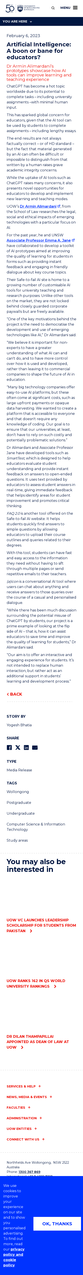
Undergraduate (21, 813)
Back (16, 694)
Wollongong (18, 792)
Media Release (19, 770)
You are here (17, 21)
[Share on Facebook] (9, 747)
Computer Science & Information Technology (36, 827)
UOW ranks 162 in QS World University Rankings (41, 963)
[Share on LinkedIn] (26, 747)
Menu (68, 8)
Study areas (17, 840)
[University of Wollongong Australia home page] (23, 8)
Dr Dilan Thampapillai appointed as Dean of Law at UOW (41, 1021)
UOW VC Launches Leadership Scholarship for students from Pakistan (41, 905)
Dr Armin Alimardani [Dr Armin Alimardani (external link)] (38, 206)
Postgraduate (19, 803)
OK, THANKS (57, 1223)
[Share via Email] (35, 747)
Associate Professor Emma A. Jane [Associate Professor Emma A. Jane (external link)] (39, 240)
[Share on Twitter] (18, 747)
